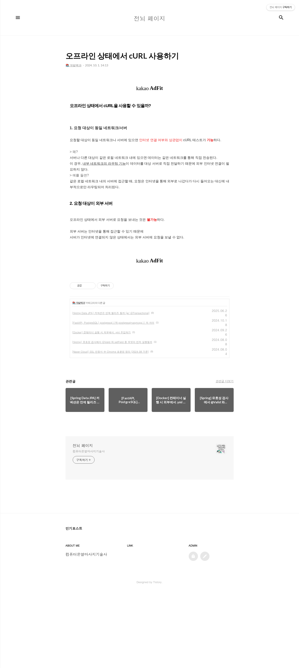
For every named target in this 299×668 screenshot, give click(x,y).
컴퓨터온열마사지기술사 (89, 527)
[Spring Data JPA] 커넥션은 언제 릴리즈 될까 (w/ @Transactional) (111, 388)
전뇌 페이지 (83, 521)
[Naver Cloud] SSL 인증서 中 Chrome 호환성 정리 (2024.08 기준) (110, 427)
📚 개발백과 (78, 378)
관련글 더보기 (224, 457)
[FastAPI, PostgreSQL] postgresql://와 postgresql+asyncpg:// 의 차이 (113, 398)
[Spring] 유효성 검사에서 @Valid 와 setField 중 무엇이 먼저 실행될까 (112, 417)
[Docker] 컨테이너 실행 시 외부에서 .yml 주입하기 (101, 408)
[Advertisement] (149, 113)
